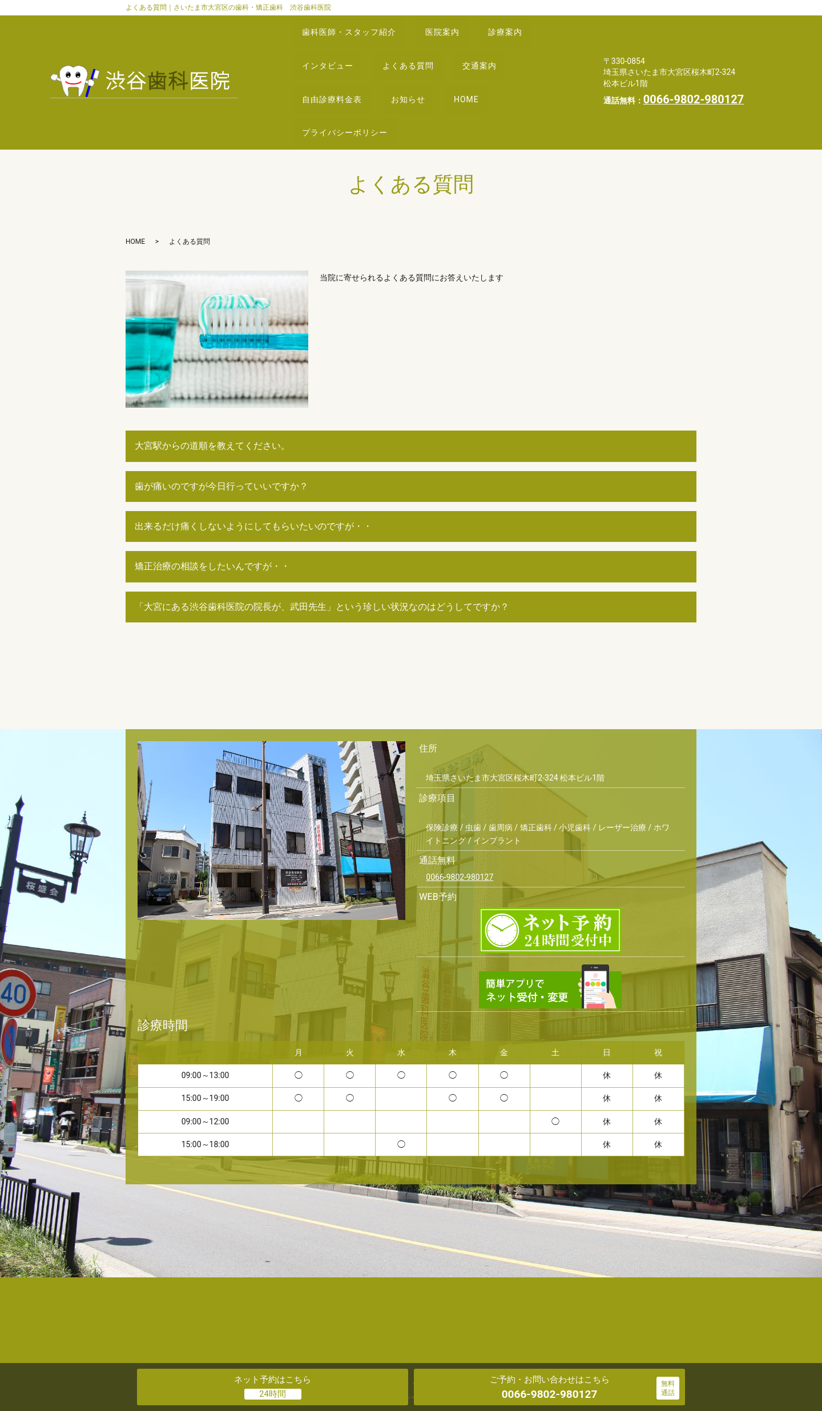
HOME (486, 69)
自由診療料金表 (336, 69)
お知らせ (420, 69)
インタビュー (331, 47)
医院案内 (454, 25)
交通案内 (499, 47)
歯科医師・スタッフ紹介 (353, 25)
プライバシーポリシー (349, 90)
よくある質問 (420, 47)
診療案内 (525, 25)
